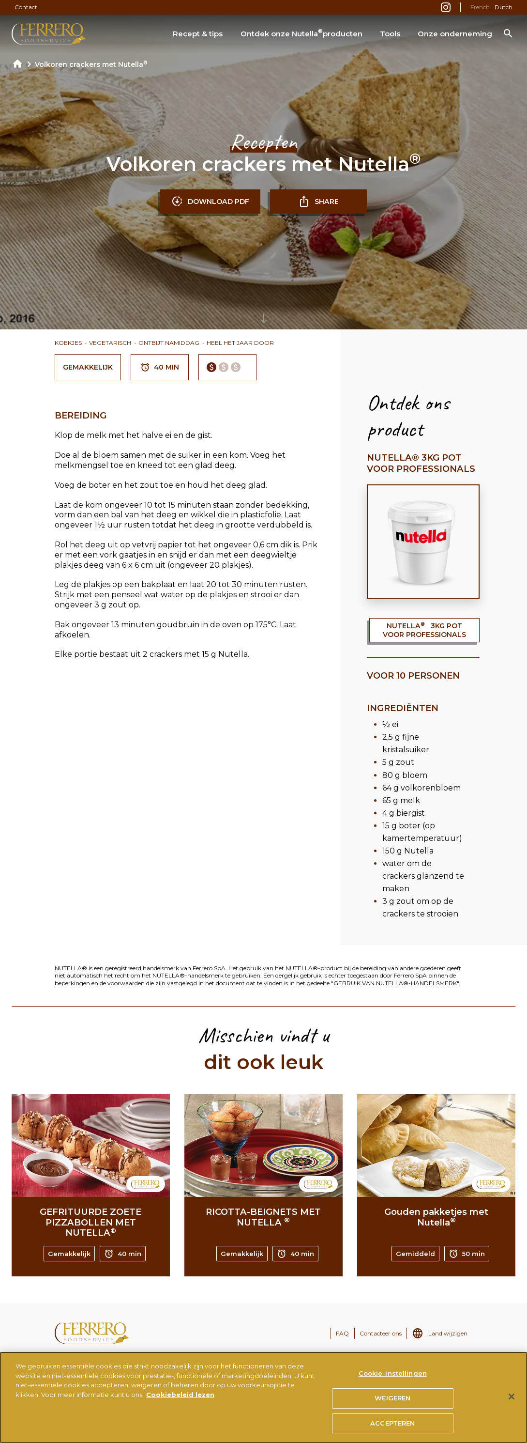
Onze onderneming (455, 33)
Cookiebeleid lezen (180, 1398)
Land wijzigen (447, 1333)
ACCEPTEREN (392, 1427)
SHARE (318, 201)
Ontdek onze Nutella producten (301, 33)
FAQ (342, 1333)
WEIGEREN (392, 1402)
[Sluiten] (511, 1400)
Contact (26, 7)
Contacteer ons (381, 1333)
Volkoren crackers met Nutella (91, 64)
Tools (390, 33)
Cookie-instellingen (393, 1377)
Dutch (503, 7)
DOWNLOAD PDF (210, 201)
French (480, 7)
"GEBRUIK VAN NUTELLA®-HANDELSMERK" (395, 983)
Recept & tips (198, 33)
